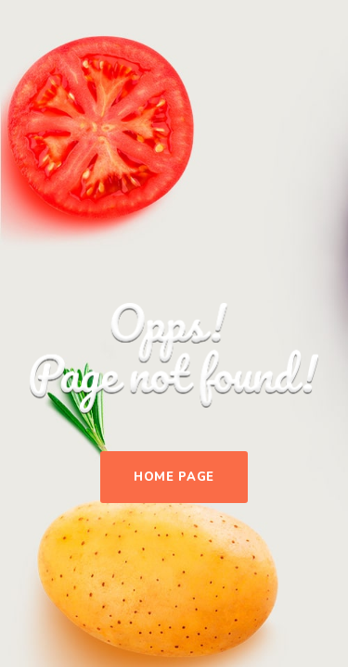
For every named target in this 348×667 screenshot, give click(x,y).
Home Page (174, 477)
